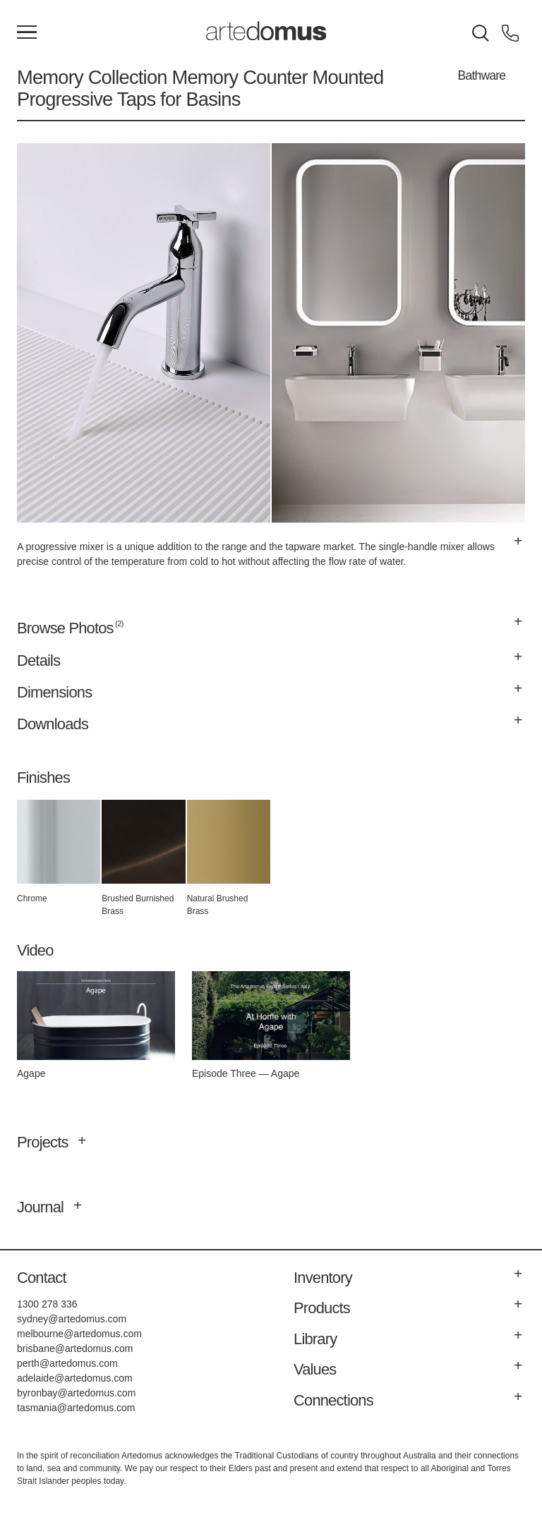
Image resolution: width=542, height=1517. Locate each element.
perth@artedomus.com (67, 1363)
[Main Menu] (27, 33)
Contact (41, 1277)
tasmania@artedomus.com (76, 1407)
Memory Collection (92, 77)
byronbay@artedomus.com (76, 1393)
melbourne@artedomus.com (79, 1333)
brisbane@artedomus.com (75, 1348)
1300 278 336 (47, 1304)
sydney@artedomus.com (71, 1318)
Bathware (482, 75)
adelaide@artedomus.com (75, 1378)
